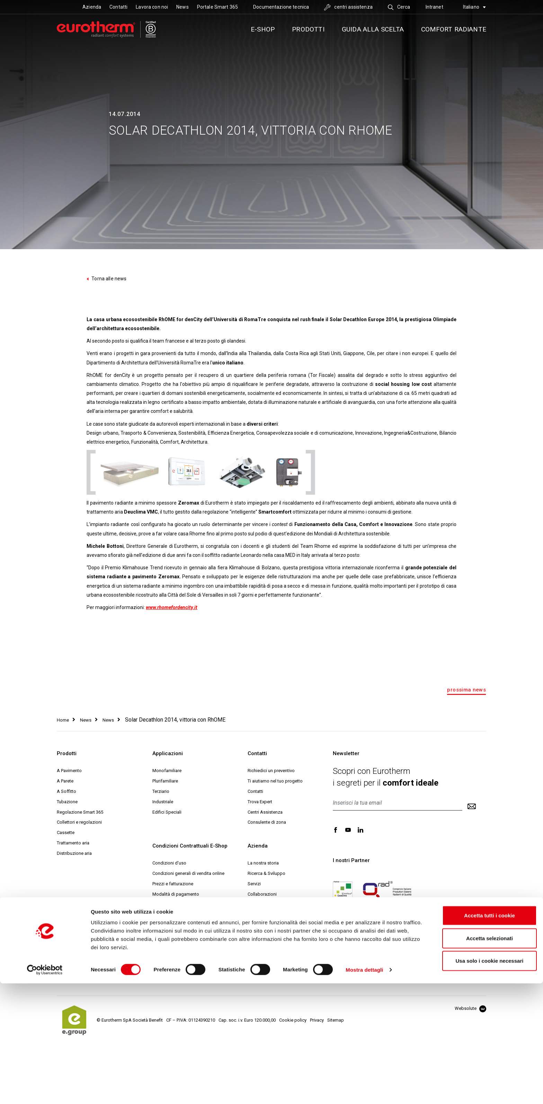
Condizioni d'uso (169, 863)
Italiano (474, 7)
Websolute (470, 1008)
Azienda (91, 7)
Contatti (118, 7)
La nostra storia (263, 863)
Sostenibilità (260, 904)
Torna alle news (106, 278)
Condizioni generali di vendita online (188, 873)
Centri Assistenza (265, 812)
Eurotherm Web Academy (273, 914)
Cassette (65, 832)
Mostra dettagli (364, 1090)
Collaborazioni (262, 894)
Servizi (254, 883)
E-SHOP (263, 29)
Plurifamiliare (165, 781)
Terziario (160, 791)
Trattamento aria (73, 842)
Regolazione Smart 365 (80, 812)
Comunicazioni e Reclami (177, 976)
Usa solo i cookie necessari (472, 1081)
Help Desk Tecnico (266, 935)
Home (63, 720)
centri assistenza (348, 7)
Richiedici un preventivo (271, 770)
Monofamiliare (166, 770)
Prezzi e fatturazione (172, 883)
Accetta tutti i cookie (472, 1036)
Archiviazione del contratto (179, 966)
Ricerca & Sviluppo (266, 873)
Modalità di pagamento (175, 894)
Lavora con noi (152, 7)
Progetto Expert (263, 925)
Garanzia (161, 925)
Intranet (434, 7)
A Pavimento (69, 770)
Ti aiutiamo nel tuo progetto (275, 781)
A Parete (65, 781)
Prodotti (308, 29)
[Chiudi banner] (532, 1028)
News (182, 7)
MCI (251, 946)
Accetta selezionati (472, 1059)
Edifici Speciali (166, 812)
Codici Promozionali (172, 935)
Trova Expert (260, 801)
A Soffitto (66, 791)
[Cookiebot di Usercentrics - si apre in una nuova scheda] (45, 1090)
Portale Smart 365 (217, 7)
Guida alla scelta (373, 29)
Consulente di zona (267, 822)
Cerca (399, 7)
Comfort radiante (453, 29)
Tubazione (67, 801)
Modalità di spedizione (175, 904)
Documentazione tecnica (281, 7)
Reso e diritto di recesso (176, 914)
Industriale (162, 801)
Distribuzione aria (74, 853)
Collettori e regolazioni (79, 822)
